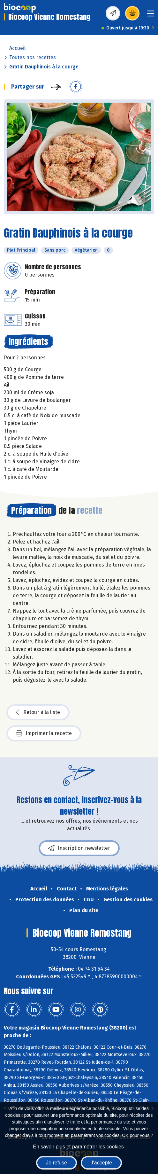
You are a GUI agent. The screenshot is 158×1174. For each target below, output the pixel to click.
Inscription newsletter (79, 848)
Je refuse (56, 1162)
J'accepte (101, 1162)
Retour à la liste (38, 712)
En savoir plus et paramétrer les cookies (78, 1146)
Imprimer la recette (44, 733)
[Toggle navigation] (150, 16)
